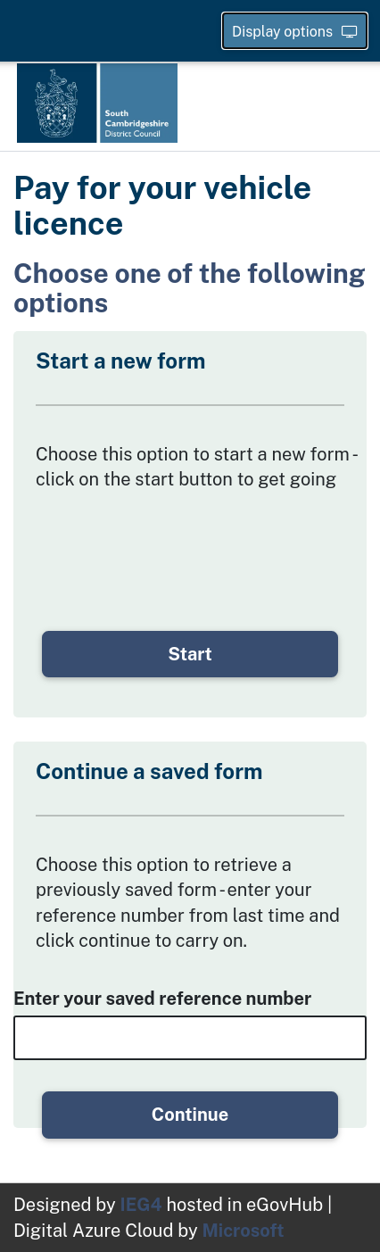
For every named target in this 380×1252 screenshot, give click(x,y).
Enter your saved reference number (162, 998)
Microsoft (243, 1230)
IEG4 (141, 1204)
